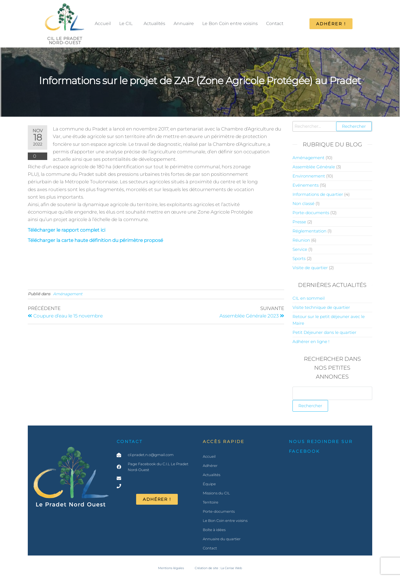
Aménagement (67, 293)
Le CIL (125, 23)
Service (299, 249)
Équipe (209, 484)
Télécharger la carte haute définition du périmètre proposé (95, 240)
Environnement (308, 176)
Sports (299, 258)
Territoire (210, 502)
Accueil (103, 23)
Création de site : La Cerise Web (218, 568)
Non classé (303, 203)
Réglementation (309, 231)
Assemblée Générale (313, 166)
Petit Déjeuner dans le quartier (324, 332)
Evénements (305, 185)
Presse (299, 221)
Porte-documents (310, 212)
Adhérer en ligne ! (310, 341)
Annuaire (184, 23)
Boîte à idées (214, 529)
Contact (274, 23)
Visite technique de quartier (321, 307)
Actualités (154, 23)
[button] (127, 23)
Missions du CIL (216, 493)
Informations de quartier (317, 194)
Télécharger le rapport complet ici (66, 230)
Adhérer (210, 465)
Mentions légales (171, 568)
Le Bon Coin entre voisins (230, 23)
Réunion (301, 240)
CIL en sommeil (308, 298)
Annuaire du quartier (222, 539)
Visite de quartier (310, 267)
